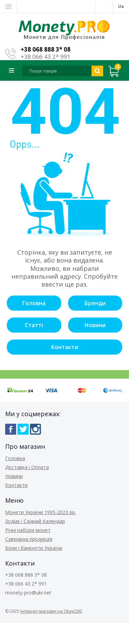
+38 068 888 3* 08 (46, 49)
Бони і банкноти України (33, 548)
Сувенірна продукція (28, 539)
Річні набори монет (28, 530)
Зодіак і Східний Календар (35, 521)
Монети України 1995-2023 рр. (40, 512)
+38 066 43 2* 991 (46, 56)
